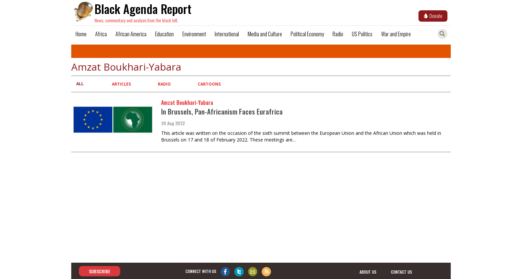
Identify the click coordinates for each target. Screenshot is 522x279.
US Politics (362, 34)
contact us (401, 271)
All (80, 84)
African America (131, 34)
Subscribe (99, 271)
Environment (194, 34)
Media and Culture (265, 34)
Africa (101, 34)
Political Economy (307, 34)
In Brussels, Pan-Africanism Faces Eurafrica (222, 111)
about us (368, 271)
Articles (121, 84)
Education (164, 34)
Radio (338, 34)
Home (81, 34)
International (227, 34)
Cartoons (209, 84)
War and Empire (396, 34)
